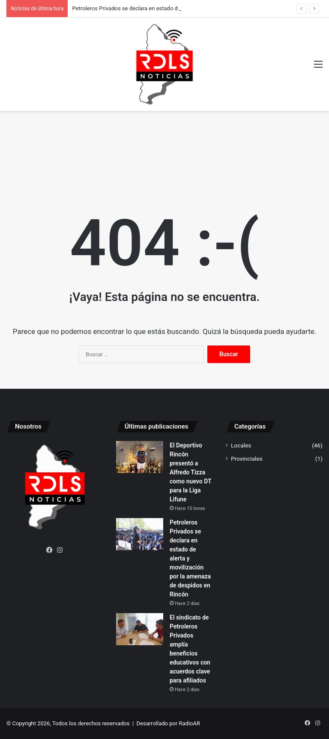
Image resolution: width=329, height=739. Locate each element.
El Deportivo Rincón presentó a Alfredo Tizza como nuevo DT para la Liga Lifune (190, 472)
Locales (241, 445)
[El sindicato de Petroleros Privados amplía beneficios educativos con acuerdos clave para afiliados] (139, 629)
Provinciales (247, 458)
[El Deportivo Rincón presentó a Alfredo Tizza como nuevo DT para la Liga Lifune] (139, 457)
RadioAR (189, 723)
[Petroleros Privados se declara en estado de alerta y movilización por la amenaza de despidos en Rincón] (139, 534)
